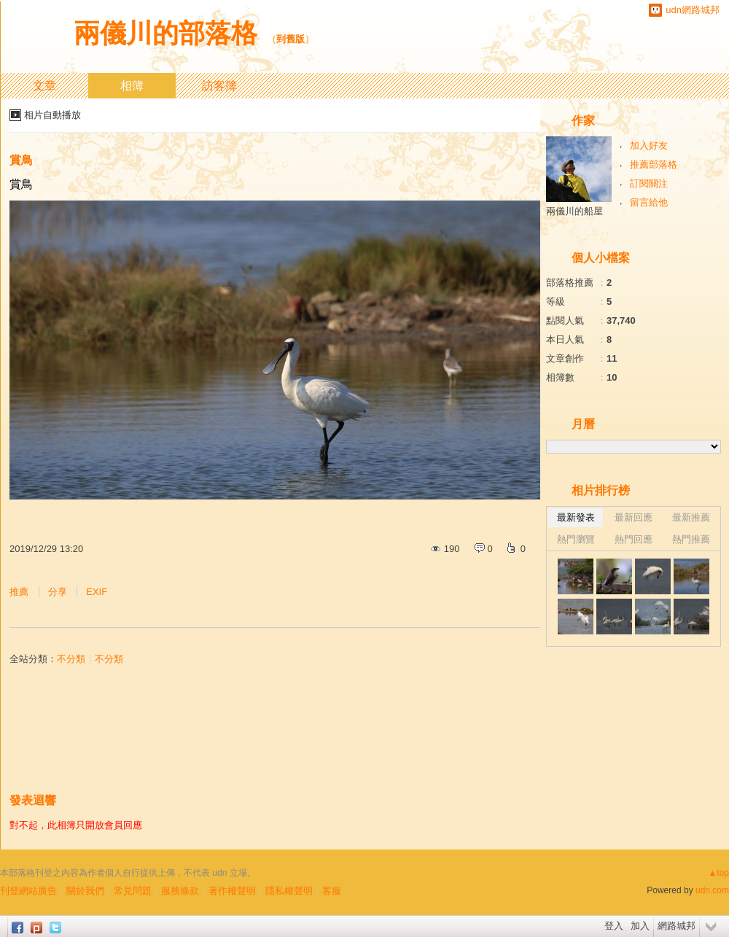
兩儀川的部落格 (165, 33)
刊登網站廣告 (28, 890)
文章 (44, 85)
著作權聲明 (232, 890)
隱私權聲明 (289, 890)
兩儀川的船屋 (574, 211)
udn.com (712, 890)
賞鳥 (21, 160)
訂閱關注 (649, 183)
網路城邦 (676, 925)
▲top (718, 873)
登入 (613, 925)
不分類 (71, 658)
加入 (640, 925)
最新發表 (576, 517)
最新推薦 (691, 517)
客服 (331, 890)
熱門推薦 (691, 539)
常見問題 (133, 890)
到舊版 (290, 39)
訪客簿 (219, 85)
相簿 (132, 85)
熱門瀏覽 (576, 539)
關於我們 (85, 890)
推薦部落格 (653, 164)
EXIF (96, 591)
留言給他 (649, 202)
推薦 (18, 591)
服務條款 (180, 890)
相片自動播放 (52, 114)
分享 (57, 591)
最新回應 (633, 517)
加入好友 (649, 145)
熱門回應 (633, 539)
